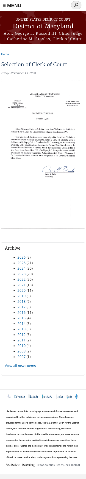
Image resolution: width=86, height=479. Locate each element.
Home (5, 54)
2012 (21, 334)
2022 (21, 279)
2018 (21, 301)
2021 (21, 285)
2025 (21, 262)
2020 (21, 290)
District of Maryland (43, 26)
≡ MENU (12, 5)
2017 (21, 307)
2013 (21, 329)
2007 (21, 356)
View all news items (20, 365)
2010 (21, 345)
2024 (21, 268)
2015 (21, 318)
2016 (21, 312)
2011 (21, 340)
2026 (21, 257)
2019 (21, 296)
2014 (21, 323)
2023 (21, 273)
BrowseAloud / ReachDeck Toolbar (58, 465)
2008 (21, 351)
